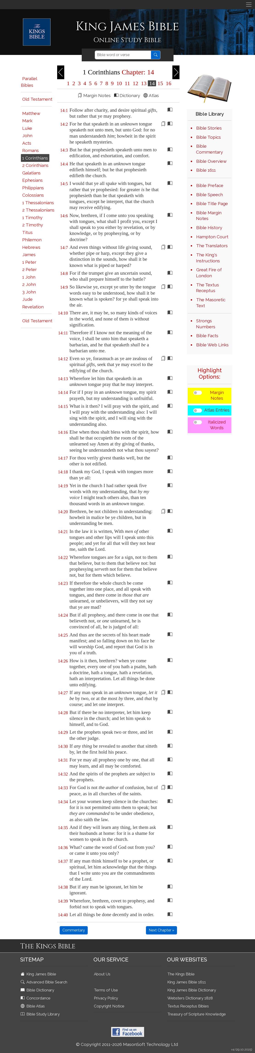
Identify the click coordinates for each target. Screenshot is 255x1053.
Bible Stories (209, 127)
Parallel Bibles (29, 82)
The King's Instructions (208, 257)
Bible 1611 (206, 170)
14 (152, 83)
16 (167, 83)
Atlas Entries (217, 410)
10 (119, 83)
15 (160, 83)
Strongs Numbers (205, 323)
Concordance (36, 998)
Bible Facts (207, 335)
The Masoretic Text (210, 302)
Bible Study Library (41, 1014)
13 (144, 83)
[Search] (123, 55)
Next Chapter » (161, 930)
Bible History (209, 227)
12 (135, 83)
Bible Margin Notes (208, 215)
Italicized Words (217, 424)
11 (127, 83)
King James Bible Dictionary (191, 990)
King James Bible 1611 (186, 982)
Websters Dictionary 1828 (190, 998)
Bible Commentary (209, 149)
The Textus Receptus (207, 287)
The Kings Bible (181, 974)
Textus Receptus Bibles (188, 1006)
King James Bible (39, 974)
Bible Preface (209, 185)
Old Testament (37, 99)
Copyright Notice (109, 1006)
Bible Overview (211, 161)
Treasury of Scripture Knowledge (196, 1014)
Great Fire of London (209, 272)
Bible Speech (209, 194)
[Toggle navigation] (249, 4)
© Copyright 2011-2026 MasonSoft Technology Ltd (127, 1044)
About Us (102, 974)
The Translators (212, 245)
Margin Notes (217, 395)
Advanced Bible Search (44, 982)
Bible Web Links (212, 344)
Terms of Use (106, 990)
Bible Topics (208, 137)
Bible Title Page (212, 203)
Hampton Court (212, 236)
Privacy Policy (106, 998)
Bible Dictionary (38, 990)
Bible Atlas (33, 1006)
